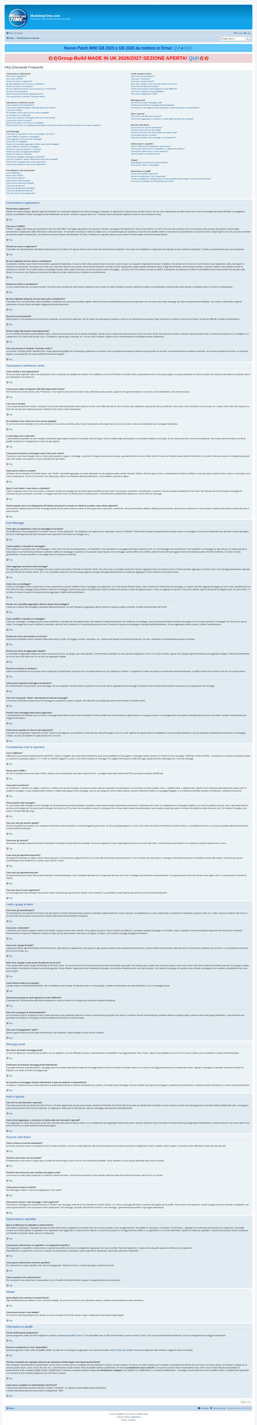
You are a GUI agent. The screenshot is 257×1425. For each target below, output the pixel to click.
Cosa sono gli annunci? (15, 186)
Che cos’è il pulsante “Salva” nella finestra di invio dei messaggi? (32, 159)
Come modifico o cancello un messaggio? (23, 137)
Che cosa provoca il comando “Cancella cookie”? (25, 97)
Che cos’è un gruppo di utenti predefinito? (147, 91)
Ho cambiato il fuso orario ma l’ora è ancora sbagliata (27, 113)
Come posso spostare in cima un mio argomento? (26, 164)
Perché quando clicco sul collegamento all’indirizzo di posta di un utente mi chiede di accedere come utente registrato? (53, 125)
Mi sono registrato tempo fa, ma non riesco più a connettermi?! (31, 89)
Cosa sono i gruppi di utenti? (142, 81)
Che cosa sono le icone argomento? (20, 193)
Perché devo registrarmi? (16, 76)
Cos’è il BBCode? (13, 173)
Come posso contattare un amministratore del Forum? (152, 181)
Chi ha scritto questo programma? (144, 174)
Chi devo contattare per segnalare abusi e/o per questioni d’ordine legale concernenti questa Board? (171, 179)
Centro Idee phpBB (124, 1350)
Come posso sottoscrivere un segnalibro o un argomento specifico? (158, 149)
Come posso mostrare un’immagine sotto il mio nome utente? (30, 118)
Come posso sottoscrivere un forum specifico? (149, 151)
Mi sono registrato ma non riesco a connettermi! (25, 84)
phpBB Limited (75, 1335)
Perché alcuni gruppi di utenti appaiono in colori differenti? (154, 89)
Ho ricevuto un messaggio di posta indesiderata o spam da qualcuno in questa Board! (165, 108)
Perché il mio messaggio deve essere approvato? (26, 162)
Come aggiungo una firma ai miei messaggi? (24, 139)
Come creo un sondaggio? (16, 141)
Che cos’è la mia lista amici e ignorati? (146, 116)
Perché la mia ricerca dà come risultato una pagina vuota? (154, 132)
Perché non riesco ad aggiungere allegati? (23, 152)
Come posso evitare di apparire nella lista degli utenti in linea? (31, 108)
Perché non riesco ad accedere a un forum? (23, 149)
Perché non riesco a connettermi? (19, 86)
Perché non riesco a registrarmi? (19, 81)
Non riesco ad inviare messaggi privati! (146, 103)
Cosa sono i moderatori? (141, 79)
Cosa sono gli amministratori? (143, 76)
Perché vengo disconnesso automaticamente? (24, 94)
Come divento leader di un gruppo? (145, 86)
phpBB (119, 1414)
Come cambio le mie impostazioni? (20, 105)
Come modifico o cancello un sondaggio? (22, 147)
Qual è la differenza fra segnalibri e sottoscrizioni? (151, 146)
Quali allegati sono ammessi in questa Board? (149, 162)
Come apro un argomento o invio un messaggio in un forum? (30, 134)
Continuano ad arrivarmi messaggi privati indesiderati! (152, 105)
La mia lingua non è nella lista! (18, 115)
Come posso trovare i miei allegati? (145, 165)
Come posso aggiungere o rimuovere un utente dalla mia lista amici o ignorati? (162, 119)
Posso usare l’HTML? (14, 175)
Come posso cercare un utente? (144, 135)
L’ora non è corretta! (14, 110)
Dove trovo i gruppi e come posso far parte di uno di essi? (154, 84)
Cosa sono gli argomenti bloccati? (19, 191)
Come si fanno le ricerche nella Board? (146, 128)
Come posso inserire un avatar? (19, 120)
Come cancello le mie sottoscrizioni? (145, 154)
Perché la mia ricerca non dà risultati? (146, 130)
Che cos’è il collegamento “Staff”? (144, 94)
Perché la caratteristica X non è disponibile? (148, 176)
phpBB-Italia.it (136, 1417)
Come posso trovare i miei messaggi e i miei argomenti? (153, 138)
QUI (176, 48)
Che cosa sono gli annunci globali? (20, 183)
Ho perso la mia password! (17, 91)
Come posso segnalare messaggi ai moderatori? (25, 157)
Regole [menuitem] (20, 33)
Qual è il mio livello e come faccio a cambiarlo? (25, 123)
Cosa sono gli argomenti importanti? (20, 188)
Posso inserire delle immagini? (18, 181)
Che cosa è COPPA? (14, 79)
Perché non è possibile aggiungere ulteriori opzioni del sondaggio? (32, 144)
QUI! (188, 48)
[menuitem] (9, 33)
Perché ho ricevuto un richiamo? (19, 154)
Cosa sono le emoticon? (16, 178)
